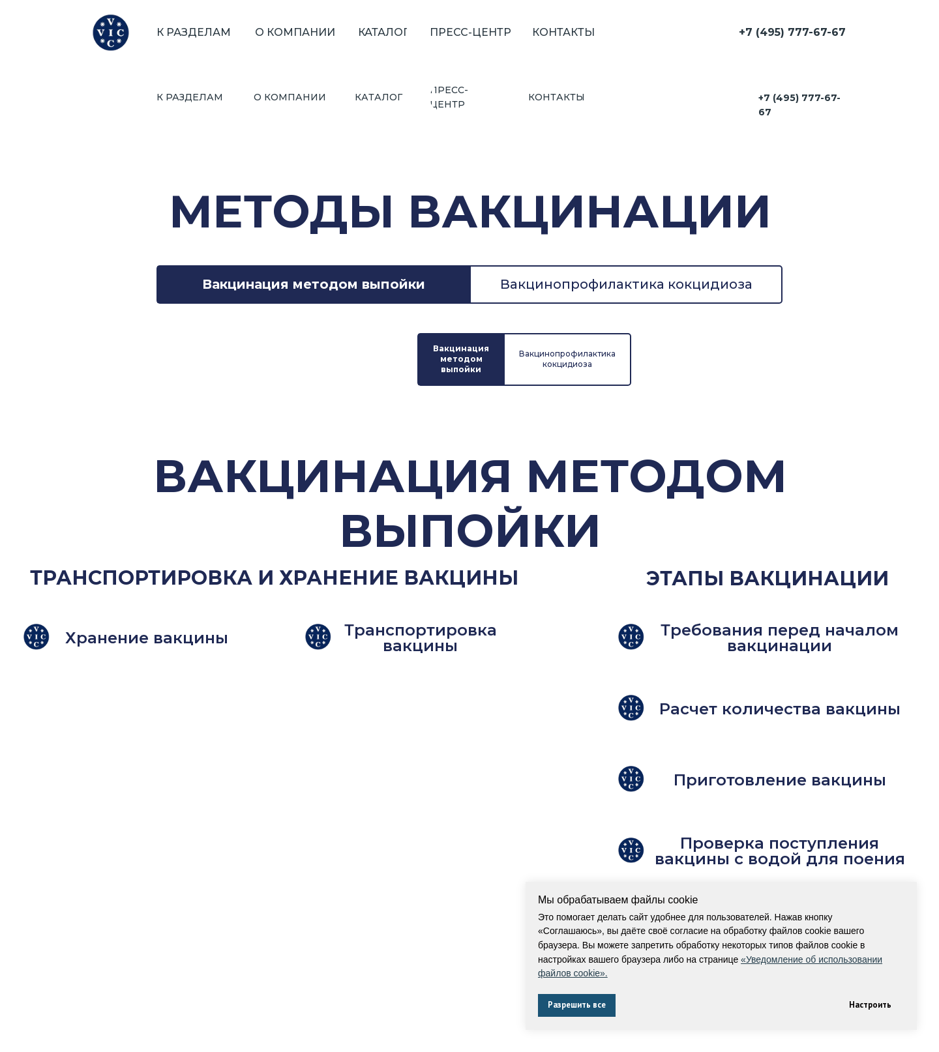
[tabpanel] (469, 606)
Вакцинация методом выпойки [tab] (313, 219)
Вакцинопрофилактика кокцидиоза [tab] (626, 219)
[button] (147, 500)
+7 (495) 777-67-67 (792, 32)
